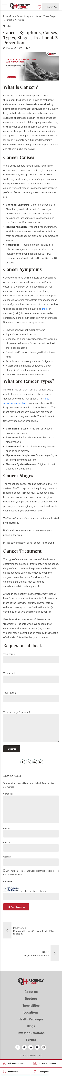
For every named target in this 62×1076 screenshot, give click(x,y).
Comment (7, 793)
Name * (6, 828)
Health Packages (31, 1019)
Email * (6, 842)
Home (5, 16)
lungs (44, 308)
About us (31, 992)
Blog (12, 16)
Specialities (31, 1005)
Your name (31, 657)
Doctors (31, 998)
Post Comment (18, 907)
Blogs (31, 1026)
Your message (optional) (31, 726)
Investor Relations (31, 1033)
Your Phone (31, 696)
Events (31, 1040)
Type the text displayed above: (34, 891)
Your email (31, 677)
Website (7, 856)
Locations (31, 1012)
